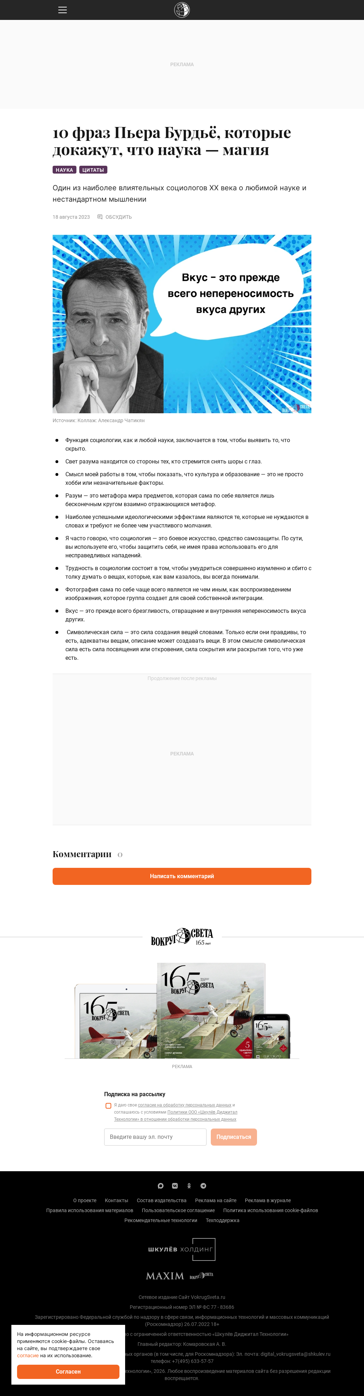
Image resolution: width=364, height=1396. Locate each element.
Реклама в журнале (268, 1200)
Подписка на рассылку (134, 1094)
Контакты (116, 1200)
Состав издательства (162, 1200)
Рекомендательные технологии (160, 1220)
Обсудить (114, 217)
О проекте (84, 1200)
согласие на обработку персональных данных (184, 1105)
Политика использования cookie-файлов (270, 1210)
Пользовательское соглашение (178, 1210)
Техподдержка (223, 1220)
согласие (28, 1355)
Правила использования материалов (89, 1210)
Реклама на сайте (215, 1200)
